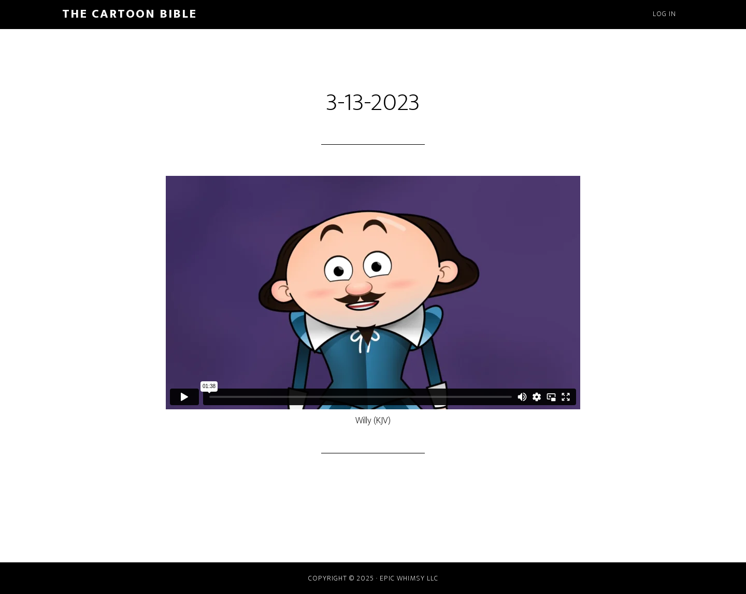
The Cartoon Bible (129, 14)
